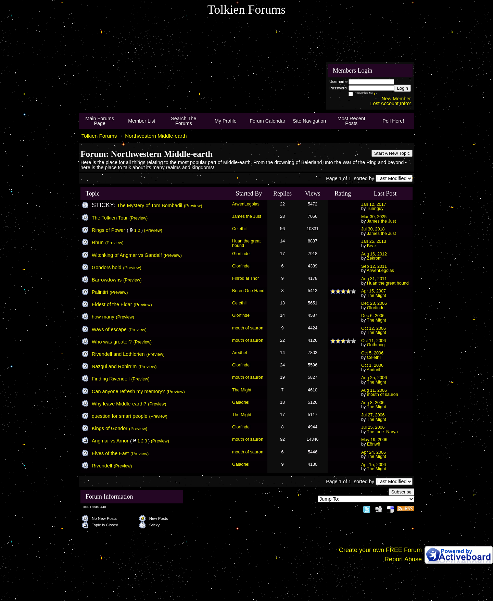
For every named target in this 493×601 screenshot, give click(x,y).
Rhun (97, 242)
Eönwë (373, 444)
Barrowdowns (107, 280)
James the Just (246, 216)
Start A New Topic (392, 153)
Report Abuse (403, 559)
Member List (141, 121)
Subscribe (401, 491)
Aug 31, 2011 (374, 278)
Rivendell (102, 465)
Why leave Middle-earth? (119, 403)
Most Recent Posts (351, 121)
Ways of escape (109, 329)
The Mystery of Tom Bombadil (149, 205)
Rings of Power (108, 230)
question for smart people (119, 416)
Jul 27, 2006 (373, 415)
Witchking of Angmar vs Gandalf (127, 255)
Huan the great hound (246, 243)
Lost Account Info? (390, 103)
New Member (396, 98)
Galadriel (240, 402)
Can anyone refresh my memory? (128, 391)
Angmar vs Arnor (110, 440)
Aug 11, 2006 (374, 390)
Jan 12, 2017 (373, 204)
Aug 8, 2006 (372, 402)
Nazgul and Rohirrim (114, 366)
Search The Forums (183, 121)
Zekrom (374, 258)
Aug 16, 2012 (374, 254)
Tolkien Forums (99, 136)
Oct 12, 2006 (373, 328)
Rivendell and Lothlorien (118, 354)
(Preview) (193, 205)
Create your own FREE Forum (380, 550)
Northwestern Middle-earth (156, 136)
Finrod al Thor (245, 278)
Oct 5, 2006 (372, 353)
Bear (371, 245)
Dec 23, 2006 (374, 303)
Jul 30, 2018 (373, 229)
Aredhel (239, 352)
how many (103, 317)
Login (402, 88)
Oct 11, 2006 (373, 340)
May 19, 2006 (374, 439)
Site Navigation (309, 121)
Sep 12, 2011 (374, 266)
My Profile (226, 121)
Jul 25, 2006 (373, 427)
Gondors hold (106, 267)
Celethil (239, 228)
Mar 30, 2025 (374, 216)
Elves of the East (110, 453)
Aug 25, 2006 (374, 377)
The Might (376, 295)
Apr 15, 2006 (373, 464)
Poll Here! (393, 121)
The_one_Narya (382, 431)
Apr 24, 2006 (373, 452)
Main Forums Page (99, 121)
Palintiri (100, 292)
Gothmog (376, 344)
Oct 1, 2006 (372, 365)
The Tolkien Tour (110, 218)
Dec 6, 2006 (372, 315)
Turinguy (375, 208)
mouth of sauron (247, 328)
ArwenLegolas (246, 204)
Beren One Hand (248, 290)
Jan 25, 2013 (373, 241)
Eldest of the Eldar (112, 304)
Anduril (373, 369)
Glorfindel (241, 253)
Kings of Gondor (109, 428)
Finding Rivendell (110, 378)
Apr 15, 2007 (373, 291)
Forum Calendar (267, 121)
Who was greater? (112, 342)
